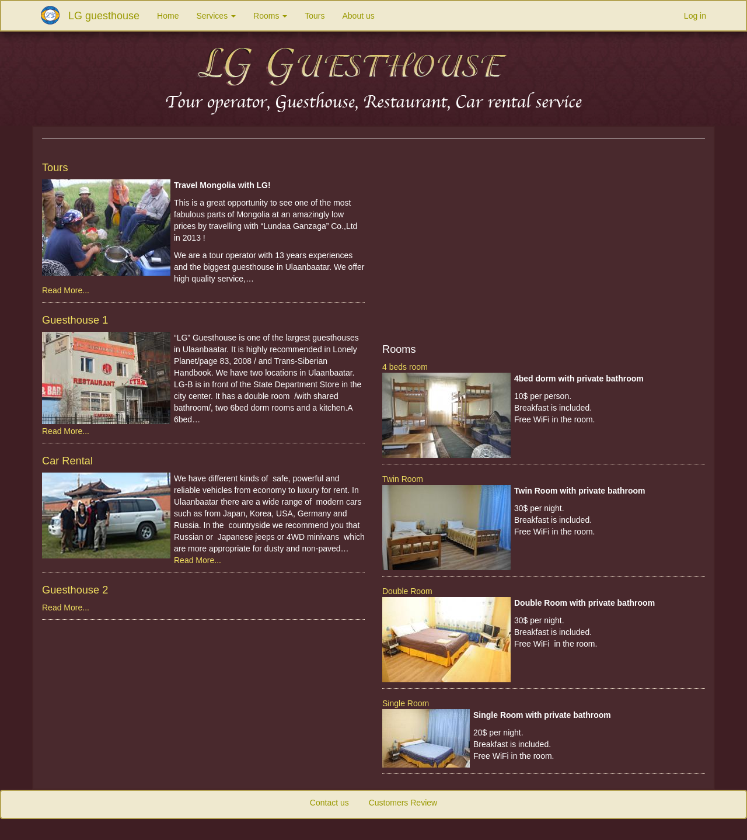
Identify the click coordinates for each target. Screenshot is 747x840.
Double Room (407, 591)
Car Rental (67, 461)
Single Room (405, 703)
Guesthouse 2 (75, 590)
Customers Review (403, 802)
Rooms (270, 15)
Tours (314, 15)
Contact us (329, 802)
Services (216, 15)
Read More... (65, 290)
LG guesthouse (103, 16)
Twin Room (402, 479)
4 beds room (405, 367)
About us (359, 15)
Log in (695, 15)
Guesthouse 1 (75, 320)
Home (168, 15)
